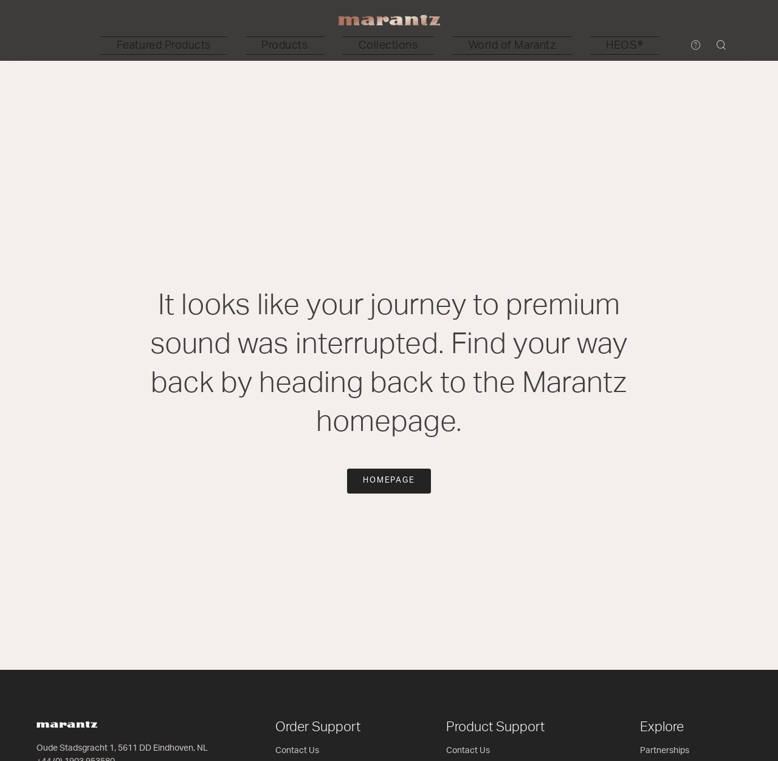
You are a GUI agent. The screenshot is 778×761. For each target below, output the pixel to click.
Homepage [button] (389, 480)
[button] (249, 45)
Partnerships (664, 750)
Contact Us (297, 750)
